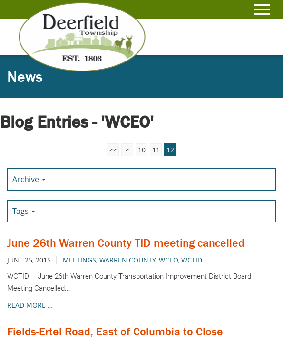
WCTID (191, 259)
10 (142, 149)
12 (170, 149)
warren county (127, 259)
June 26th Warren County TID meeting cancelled (125, 242)
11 (156, 149)
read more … (30, 305)
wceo (168, 259)
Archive (29, 179)
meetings (79, 259)
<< (113, 149)
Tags (23, 211)
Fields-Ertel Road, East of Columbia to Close (115, 331)
